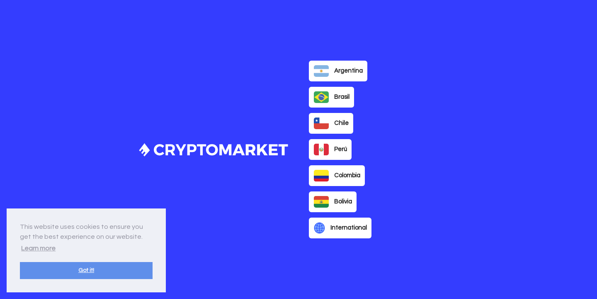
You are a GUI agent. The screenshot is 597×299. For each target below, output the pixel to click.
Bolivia (333, 202)
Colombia (337, 175)
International (340, 228)
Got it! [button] (86, 270)
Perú (330, 149)
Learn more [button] (38, 248)
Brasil (331, 97)
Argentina (338, 71)
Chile (331, 123)
